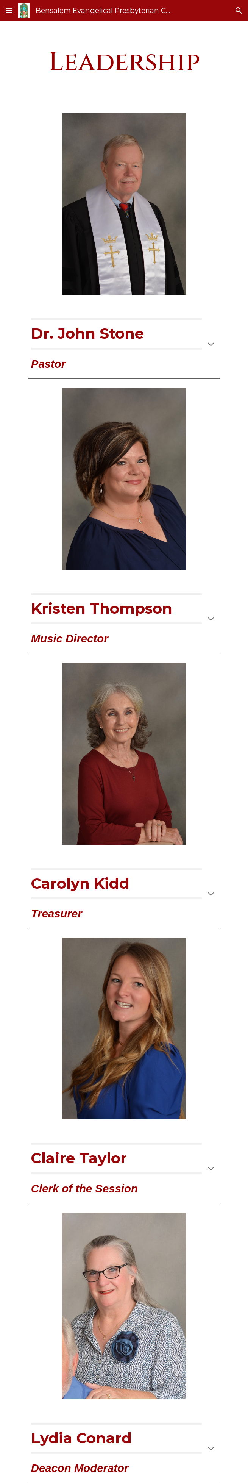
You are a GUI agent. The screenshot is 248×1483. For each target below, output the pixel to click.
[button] (9, 10)
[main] (124, 62)
